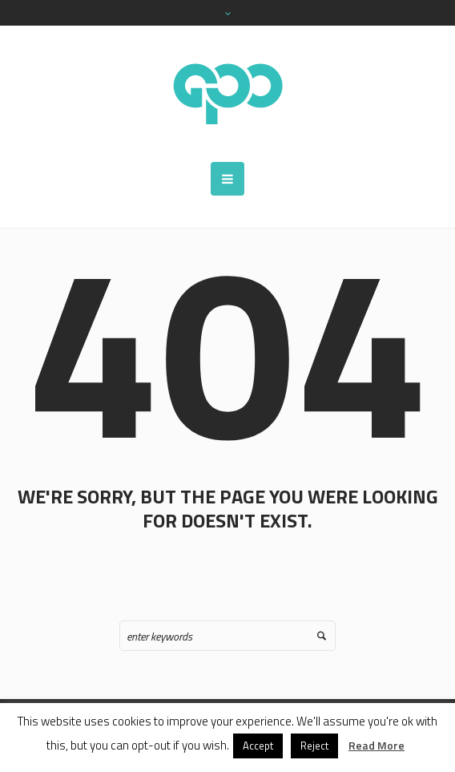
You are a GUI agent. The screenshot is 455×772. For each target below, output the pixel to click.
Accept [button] (258, 746)
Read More (376, 745)
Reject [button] (314, 746)
